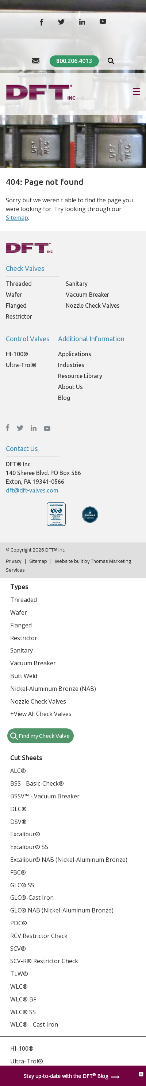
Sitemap (17, 218)
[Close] (141, 1074)
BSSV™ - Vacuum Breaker (45, 796)
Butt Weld (23, 676)
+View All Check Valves (41, 714)
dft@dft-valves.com (32, 490)
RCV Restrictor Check (39, 936)
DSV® (18, 822)
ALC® (18, 771)
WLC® (19, 986)
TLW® (19, 974)
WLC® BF (23, 999)
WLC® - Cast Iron (34, 1024)
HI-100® (17, 354)
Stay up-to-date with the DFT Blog (66, 1076)
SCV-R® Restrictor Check (44, 961)
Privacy (14, 561)
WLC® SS (23, 1012)
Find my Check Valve (44, 736)
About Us (70, 387)
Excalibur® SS (29, 847)
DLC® (18, 809)
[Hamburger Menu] (136, 91)
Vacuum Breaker (87, 294)
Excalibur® (25, 834)
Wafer (14, 294)
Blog (64, 397)
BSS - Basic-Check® (37, 783)
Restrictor (19, 316)
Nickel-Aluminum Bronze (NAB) (53, 689)
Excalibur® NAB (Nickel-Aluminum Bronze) (68, 860)
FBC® (18, 872)
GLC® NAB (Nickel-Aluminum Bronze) (62, 910)
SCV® (18, 949)
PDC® (18, 923)
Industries (71, 365)
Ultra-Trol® (21, 365)
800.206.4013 (74, 61)
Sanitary (77, 283)
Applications (74, 354)
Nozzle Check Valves (93, 305)
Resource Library (80, 376)
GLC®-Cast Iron (32, 898)
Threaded (19, 283)
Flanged (16, 305)
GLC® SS (22, 885)
